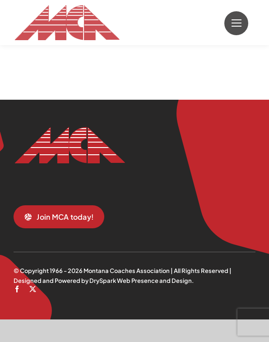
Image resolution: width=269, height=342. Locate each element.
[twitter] (32, 289)
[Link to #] (236, 23)
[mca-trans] (67, 9)
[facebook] (17, 289)
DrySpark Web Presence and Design (140, 280)
